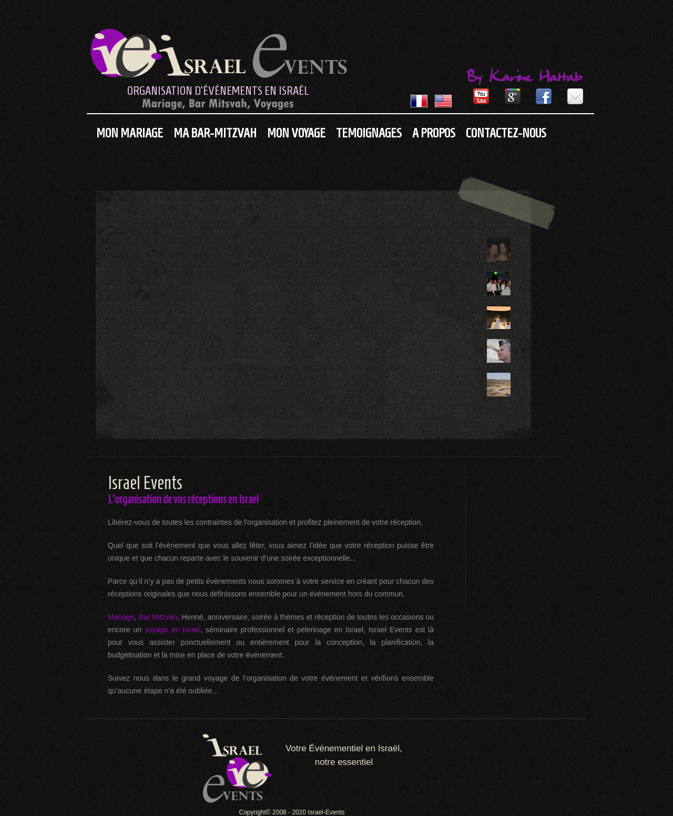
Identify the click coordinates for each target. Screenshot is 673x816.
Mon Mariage (129, 133)
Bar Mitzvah (156, 617)
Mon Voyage (296, 133)
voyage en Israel (173, 629)
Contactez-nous (506, 133)
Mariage (121, 617)
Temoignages (369, 133)
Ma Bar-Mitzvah (215, 133)
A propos (433, 133)
